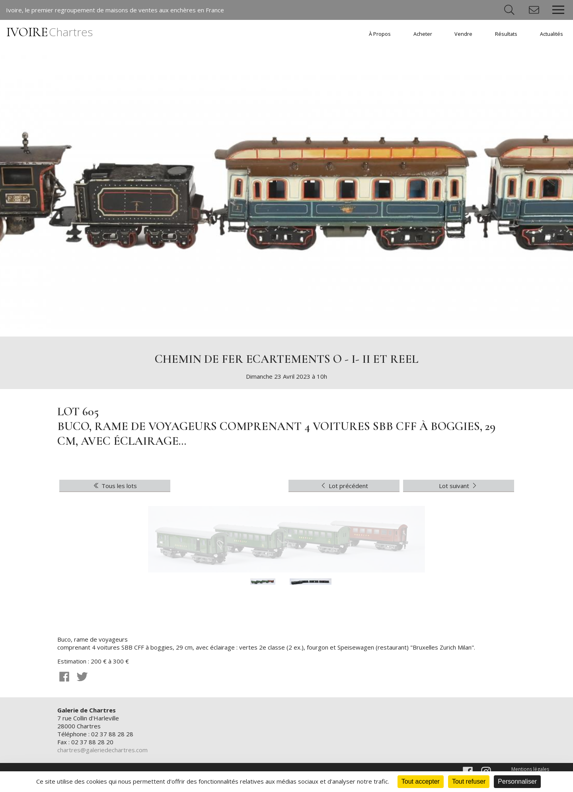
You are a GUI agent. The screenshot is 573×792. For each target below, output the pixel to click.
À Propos (380, 34)
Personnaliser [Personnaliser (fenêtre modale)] (517, 781)
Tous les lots (114, 486)
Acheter (422, 34)
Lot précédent (344, 486)
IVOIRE (49, 32)
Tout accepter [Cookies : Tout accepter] (420, 781)
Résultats (506, 34)
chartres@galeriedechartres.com (102, 750)
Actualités (551, 34)
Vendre (463, 34)
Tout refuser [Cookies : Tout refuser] (468, 781)
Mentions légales (530, 769)
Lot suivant (458, 486)
